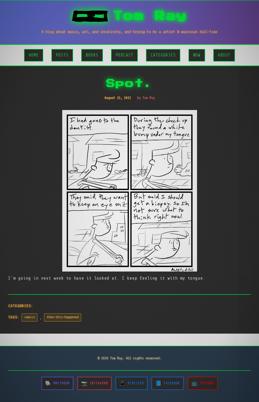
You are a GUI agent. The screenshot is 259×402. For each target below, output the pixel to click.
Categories (163, 55)
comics (29, 317)
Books (92, 55)
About (224, 55)
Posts (62, 55)
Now (197, 55)
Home (34, 55)
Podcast (124, 55)
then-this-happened (63, 317)
